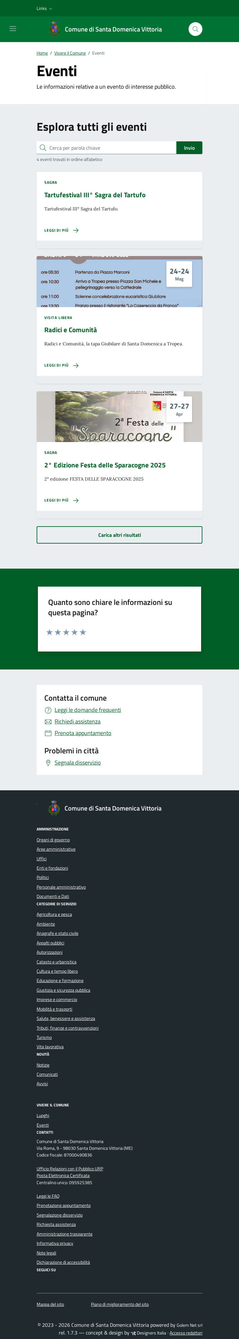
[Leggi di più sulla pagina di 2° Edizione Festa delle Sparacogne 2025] (61, 500)
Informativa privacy (55, 1243)
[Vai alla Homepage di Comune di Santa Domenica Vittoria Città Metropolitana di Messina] (108, 29)
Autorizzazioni (50, 952)
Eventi (43, 1125)
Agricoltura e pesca (54, 914)
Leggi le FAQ (48, 1196)
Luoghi (43, 1115)
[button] (45, 8)
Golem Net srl (189, 1325)
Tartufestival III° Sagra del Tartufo (95, 195)
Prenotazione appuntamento (64, 1205)
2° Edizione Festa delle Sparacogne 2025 (105, 465)
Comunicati (47, 1074)
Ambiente (46, 923)
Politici (43, 877)
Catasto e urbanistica (56, 961)
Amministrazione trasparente (65, 1233)
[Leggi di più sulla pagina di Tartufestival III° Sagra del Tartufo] (61, 230)
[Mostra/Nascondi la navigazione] (13, 28)
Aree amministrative (56, 849)
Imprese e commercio (57, 999)
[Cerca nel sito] (195, 29)
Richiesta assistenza (56, 1224)
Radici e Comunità (70, 330)
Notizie (43, 1065)
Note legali (46, 1252)
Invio (189, 148)
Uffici (42, 858)
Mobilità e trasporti (54, 1009)
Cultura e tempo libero (57, 971)
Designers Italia (148, 1332)
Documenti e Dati (53, 896)
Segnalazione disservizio (60, 1215)
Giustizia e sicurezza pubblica (63, 990)
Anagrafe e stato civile (57, 933)
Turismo (44, 1037)
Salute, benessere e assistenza (66, 1018)
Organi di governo (53, 839)
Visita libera (58, 318)
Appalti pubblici (50, 942)
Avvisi (42, 1083)
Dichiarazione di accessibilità (63, 1262)
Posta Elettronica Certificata (63, 1175)
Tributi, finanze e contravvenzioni (68, 1028)
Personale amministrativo (61, 887)
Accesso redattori (186, 1332)
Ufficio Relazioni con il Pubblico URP (70, 1168)
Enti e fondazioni (52, 868)
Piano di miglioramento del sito (120, 1304)
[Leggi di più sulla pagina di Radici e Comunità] (61, 365)
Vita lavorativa (50, 1046)
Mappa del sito (50, 1304)
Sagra (51, 182)
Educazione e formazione (60, 980)
